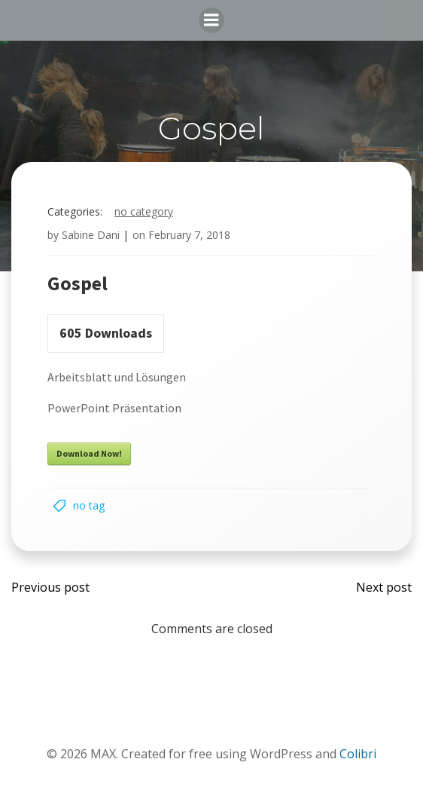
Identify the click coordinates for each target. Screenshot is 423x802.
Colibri (357, 753)
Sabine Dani (91, 235)
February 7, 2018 (189, 235)
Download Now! (89, 453)
